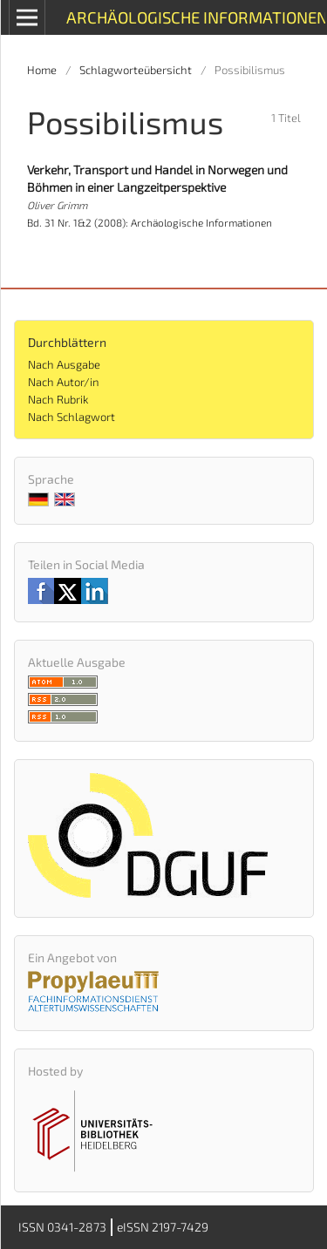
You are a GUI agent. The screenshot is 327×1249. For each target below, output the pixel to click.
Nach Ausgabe (64, 364)
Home (42, 70)
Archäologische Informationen (195, 17)
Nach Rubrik (58, 399)
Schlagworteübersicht (135, 70)
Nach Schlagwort (71, 417)
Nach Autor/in (63, 382)
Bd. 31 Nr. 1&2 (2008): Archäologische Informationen (149, 222)
